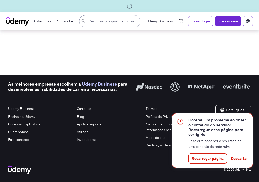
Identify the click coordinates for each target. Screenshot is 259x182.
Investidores (87, 139)
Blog (80, 116)
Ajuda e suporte (89, 124)
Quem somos (18, 132)
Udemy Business (99, 84)
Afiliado (83, 132)
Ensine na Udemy (21, 116)
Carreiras (84, 108)
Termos (151, 108)
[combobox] (111, 21)
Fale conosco (18, 139)
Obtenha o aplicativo (24, 124)
